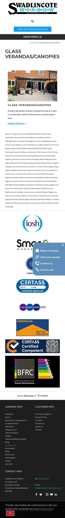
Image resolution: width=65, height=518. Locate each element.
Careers (38, 430)
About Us (39, 426)
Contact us (43, 263)
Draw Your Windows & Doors (32, 29)
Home (31, 43)
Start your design (47, 257)
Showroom (10, 455)
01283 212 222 (43, 479)
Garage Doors (11, 430)
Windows (9, 414)
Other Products (11, 433)
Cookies (38, 420)
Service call (44, 270)
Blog (7, 442)
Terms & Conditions (43, 414)
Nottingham (10, 458)
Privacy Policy (41, 417)
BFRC (7, 451)
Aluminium (9, 426)
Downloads (10, 448)
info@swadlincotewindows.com (48, 488)
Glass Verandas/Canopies (15, 439)
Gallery (8, 436)
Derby (8, 461)
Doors (7, 417)
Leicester (9, 464)
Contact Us (39, 423)
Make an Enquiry (47, 250)
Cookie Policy (46, 509)
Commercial (10, 445)
